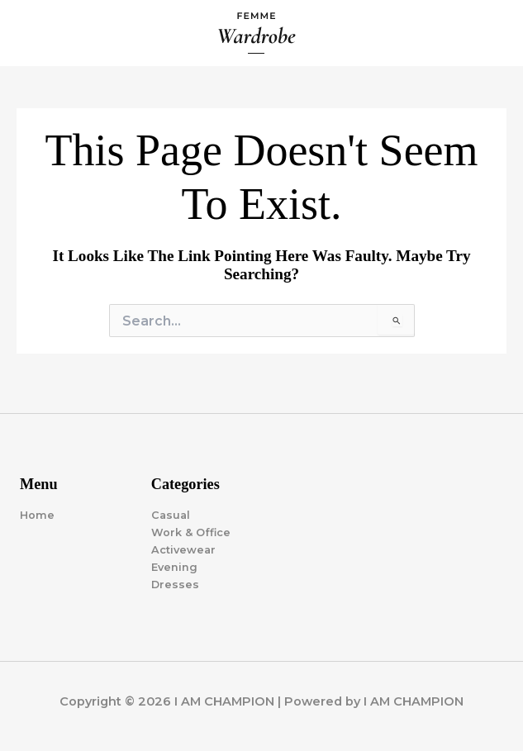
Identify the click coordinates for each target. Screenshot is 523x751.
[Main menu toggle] (490, 33)
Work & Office (191, 532)
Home (37, 515)
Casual (170, 515)
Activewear (183, 550)
